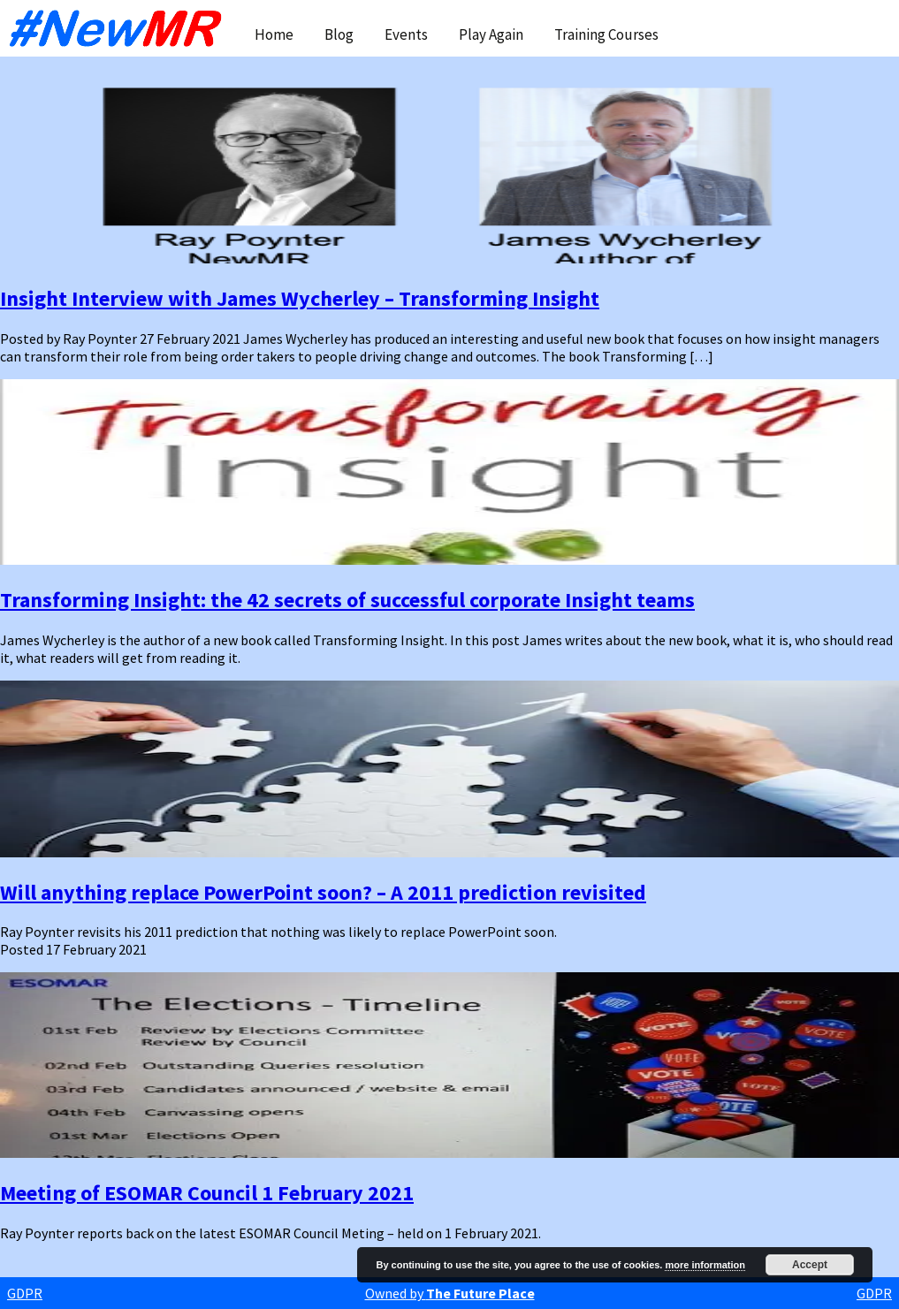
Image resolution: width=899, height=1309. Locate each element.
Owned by (450, 1293)
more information (704, 1265)
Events (406, 34)
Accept (809, 1265)
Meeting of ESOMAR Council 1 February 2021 (207, 1192)
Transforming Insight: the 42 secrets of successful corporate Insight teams (347, 599)
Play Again (491, 34)
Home (274, 34)
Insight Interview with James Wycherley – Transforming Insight (299, 298)
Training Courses (606, 34)
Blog (339, 34)
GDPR (24, 1293)
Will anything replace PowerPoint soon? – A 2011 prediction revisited (323, 892)
